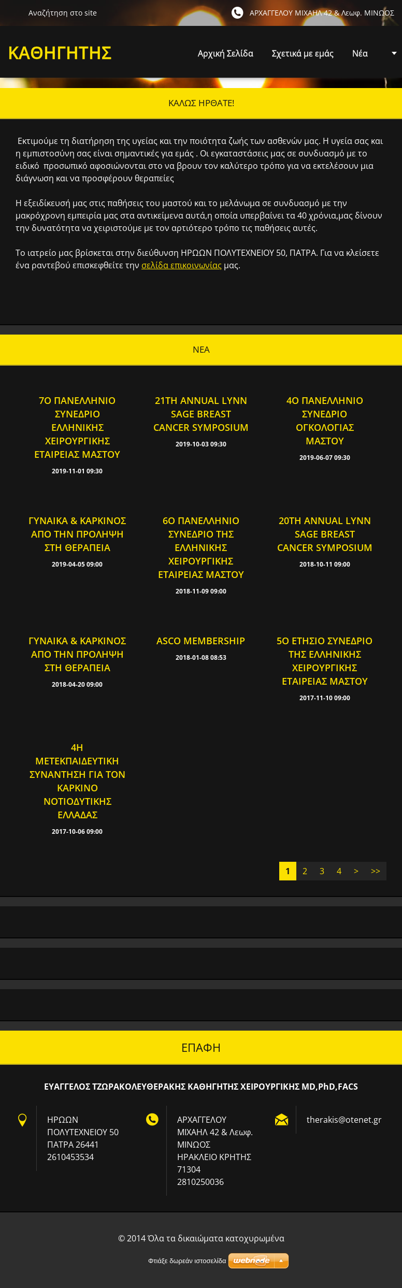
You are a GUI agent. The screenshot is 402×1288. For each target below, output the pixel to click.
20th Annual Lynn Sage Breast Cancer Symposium (324, 534)
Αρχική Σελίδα (225, 53)
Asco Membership (200, 640)
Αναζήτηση (14, 12)
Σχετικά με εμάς (303, 53)
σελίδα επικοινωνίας (181, 265)
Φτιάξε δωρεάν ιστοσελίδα (187, 1261)
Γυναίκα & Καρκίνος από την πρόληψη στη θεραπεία (77, 534)
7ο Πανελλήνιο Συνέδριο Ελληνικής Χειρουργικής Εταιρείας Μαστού (77, 427)
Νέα (360, 53)
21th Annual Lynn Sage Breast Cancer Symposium (201, 413)
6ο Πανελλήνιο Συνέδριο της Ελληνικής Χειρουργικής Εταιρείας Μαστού (201, 547)
